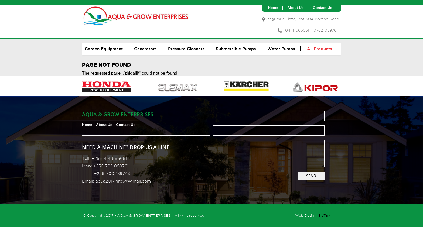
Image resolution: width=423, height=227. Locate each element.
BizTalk (324, 215)
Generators (145, 48)
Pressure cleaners (186, 48)
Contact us (322, 8)
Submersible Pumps (236, 48)
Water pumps (281, 48)
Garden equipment (104, 48)
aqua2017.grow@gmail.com (123, 181)
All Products (319, 48)
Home (273, 8)
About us (295, 8)
